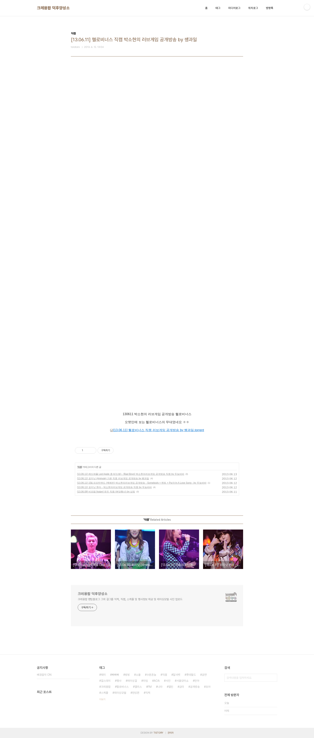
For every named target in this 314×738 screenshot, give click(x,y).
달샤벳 (176, 674)
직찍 (147, 692)
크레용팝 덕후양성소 (53, 8)
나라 (160, 686)
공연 (204, 674)
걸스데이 (106, 680)
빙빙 (127, 674)
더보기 (102, 699)
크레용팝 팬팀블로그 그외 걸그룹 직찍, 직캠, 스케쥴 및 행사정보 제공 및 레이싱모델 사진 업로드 (130, 599)
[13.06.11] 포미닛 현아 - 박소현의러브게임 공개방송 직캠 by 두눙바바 (114, 487)
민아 (196, 680)
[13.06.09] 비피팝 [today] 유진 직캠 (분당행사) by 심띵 (106, 491)
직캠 (79, 467)
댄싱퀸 (135, 692)
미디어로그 (234, 8)
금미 (181, 686)
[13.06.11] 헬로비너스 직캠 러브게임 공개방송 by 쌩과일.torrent (157, 430)
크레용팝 (106, 686)
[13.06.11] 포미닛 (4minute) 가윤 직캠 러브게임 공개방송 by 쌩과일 (113, 478)
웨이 (103, 674)
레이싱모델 (120, 692)
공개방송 (195, 686)
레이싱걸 (132, 680)
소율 (138, 674)
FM (150, 686)
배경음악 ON (44, 674)
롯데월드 (191, 674)
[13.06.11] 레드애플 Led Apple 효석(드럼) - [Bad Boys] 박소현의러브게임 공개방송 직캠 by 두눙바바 (130, 474)
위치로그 (253, 8)
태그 (217, 8)
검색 (273, 678)
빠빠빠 (115, 674)
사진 (168, 680)
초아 (208, 686)
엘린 (170, 686)
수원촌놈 (151, 674)
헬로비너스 (123, 686)
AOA (157, 680)
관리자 (171, 732)
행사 (119, 680)
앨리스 (138, 686)
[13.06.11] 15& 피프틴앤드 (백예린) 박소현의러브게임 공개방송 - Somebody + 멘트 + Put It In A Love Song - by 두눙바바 (141, 482)
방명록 (269, 8)
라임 (145, 680)
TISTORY (158, 732)
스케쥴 (104, 692)
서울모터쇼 (182, 680)
